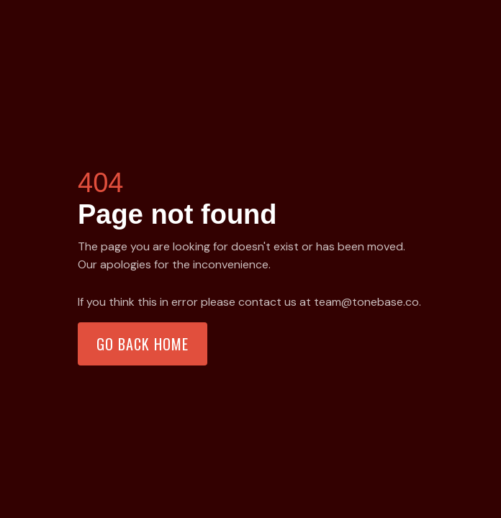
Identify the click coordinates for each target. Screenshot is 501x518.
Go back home (142, 344)
